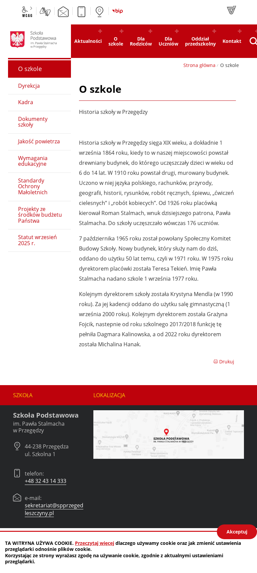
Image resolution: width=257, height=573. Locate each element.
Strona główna (199, 65)
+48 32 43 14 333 (45, 481)
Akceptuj (237, 531)
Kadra (25, 102)
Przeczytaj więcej (94, 543)
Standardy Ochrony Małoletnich (33, 186)
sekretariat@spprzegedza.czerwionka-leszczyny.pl (72, 509)
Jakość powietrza (39, 141)
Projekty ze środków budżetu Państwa (40, 214)
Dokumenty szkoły (33, 122)
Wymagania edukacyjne (33, 161)
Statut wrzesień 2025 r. (37, 240)
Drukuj (223, 361)
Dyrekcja (29, 85)
